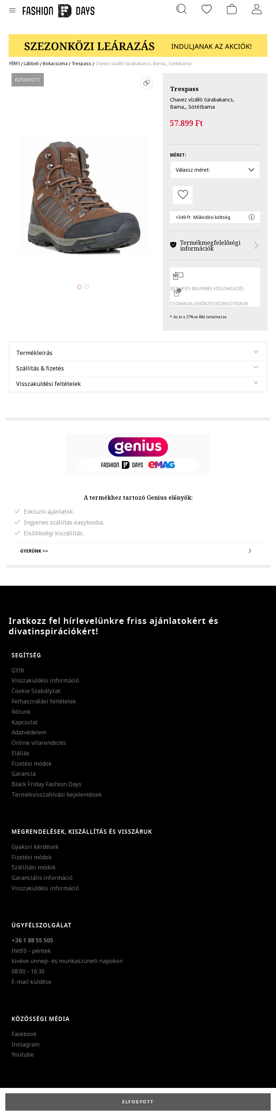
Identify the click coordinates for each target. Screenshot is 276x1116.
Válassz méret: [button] (215, 169)
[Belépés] (257, 9)
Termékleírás (34, 353)
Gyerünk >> (138, 551)
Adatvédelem (29, 732)
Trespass (184, 89)
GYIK (18, 670)
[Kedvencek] (207, 9)
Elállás (20, 753)
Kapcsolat (25, 722)
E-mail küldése (31, 982)
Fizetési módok (32, 764)
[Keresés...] (181, 9)
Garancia (24, 774)
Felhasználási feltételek (44, 701)
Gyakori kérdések (35, 847)
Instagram (26, 1044)
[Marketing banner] (138, 42)
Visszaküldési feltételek (48, 384)
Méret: (178, 155)
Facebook (24, 1034)
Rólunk (21, 712)
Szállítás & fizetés (40, 368)
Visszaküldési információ (45, 680)
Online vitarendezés (39, 743)
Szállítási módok (34, 867)
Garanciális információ (42, 878)
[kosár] (232, 9)
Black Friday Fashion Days (47, 784)
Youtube (23, 1054)
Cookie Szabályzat (36, 691)
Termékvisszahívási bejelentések (57, 794)
